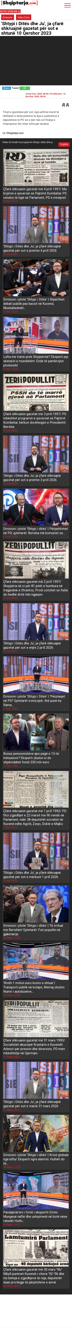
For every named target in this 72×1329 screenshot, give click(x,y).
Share (6, 88)
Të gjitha (64, 144)
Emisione (7, 17)
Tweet (15, 88)
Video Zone (24, 17)
